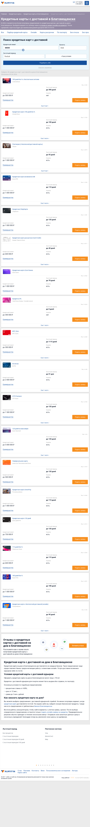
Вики (43, 771)
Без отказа (74, 32)
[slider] (23, 50)
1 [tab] (36, 765)
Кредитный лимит (9, 44)
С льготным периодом (10, 736)
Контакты (35, 771)
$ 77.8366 (79, 2)
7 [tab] (49, 765)
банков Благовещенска (43, 706)
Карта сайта (22, 772)
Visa (46, 733)
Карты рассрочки (47, 32)
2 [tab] (39, 765)
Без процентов (8, 733)
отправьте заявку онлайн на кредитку (53, 25)
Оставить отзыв (78, 645)
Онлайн (34, 32)
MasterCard (49, 736)
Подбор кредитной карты (17, 32)
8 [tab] (51, 765)
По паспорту (62, 32)
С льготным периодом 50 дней (13, 739)
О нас (20, 771)
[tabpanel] (23, 736)
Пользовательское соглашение (58, 771)
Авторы (75, 771)
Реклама (26, 771)
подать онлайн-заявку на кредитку (54, 712)
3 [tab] (41, 765)
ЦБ (74, 2)
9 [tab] (54, 765)
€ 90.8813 (79, 4)
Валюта (62, 45)
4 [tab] (43, 765)
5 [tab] (45, 765)
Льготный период (9, 53)
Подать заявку (80, 100)
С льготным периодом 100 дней (14, 742)
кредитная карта (10, 704)
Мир (46, 739)
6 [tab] (47, 765)
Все (2, 32)
